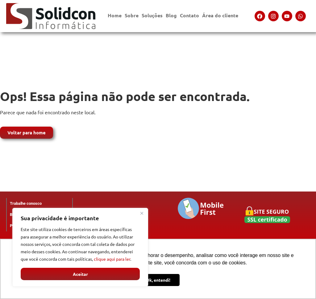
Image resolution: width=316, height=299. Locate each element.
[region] (80, 247)
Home (115, 15)
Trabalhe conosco (26, 203)
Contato (189, 17)
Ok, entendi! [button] (158, 280)
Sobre (132, 17)
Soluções (152, 17)
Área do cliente (220, 17)
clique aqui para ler (112, 259)
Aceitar (80, 274)
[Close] (141, 213)
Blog (171, 15)
